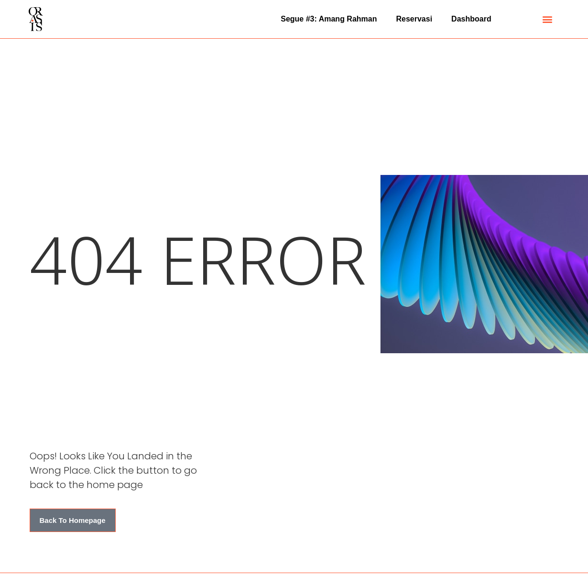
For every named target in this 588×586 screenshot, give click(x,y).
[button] (547, 19)
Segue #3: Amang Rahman (329, 19)
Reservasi (414, 19)
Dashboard (471, 19)
